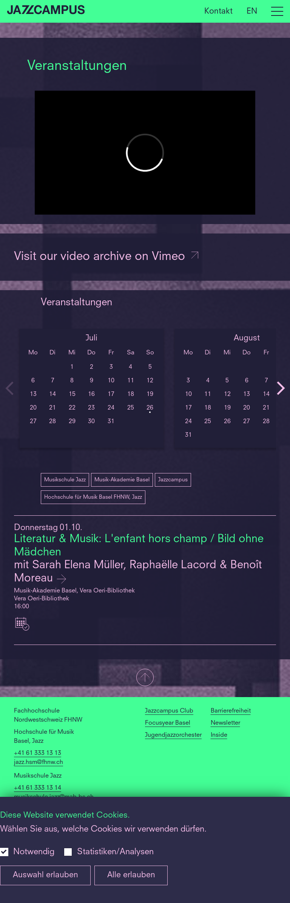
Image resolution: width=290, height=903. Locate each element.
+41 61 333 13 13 (37, 753)
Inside (219, 735)
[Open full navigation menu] (277, 11)
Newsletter (225, 723)
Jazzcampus (173, 479)
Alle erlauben (131, 875)
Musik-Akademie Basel (122, 479)
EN (252, 11)
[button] (145, 678)
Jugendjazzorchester (173, 735)
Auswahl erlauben (45, 875)
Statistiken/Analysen (115, 852)
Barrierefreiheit (231, 711)
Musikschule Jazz (65, 479)
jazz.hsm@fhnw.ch (38, 762)
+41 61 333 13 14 (37, 788)
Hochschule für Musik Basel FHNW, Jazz (93, 497)
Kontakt (218, 11)
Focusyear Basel (167, 723)
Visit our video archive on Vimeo (107, 257)
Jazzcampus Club (169, 711)
